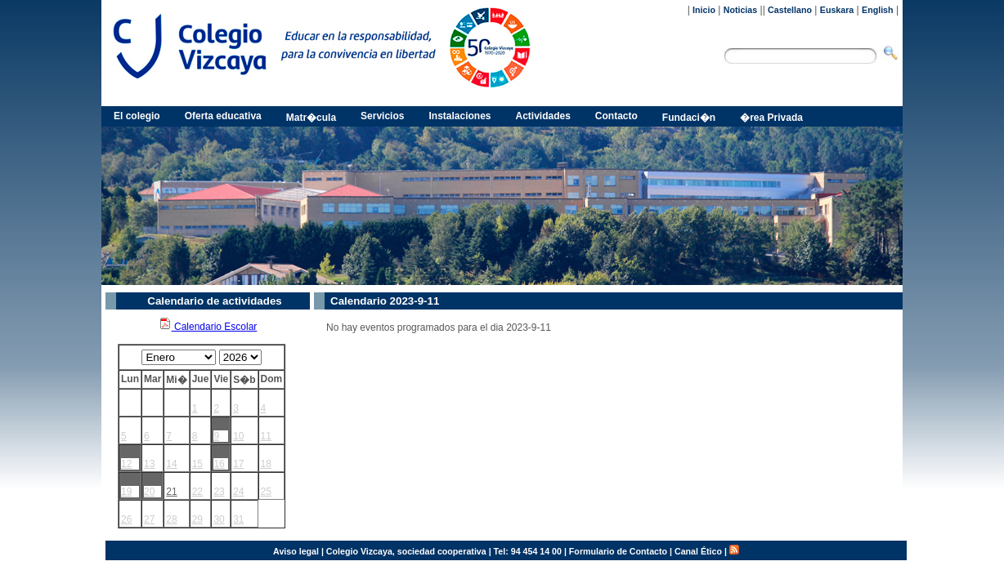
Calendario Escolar (208, 326)
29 (197, 519)
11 (266, 436)
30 (218, 519)
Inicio (703, 10)
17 (238, 464)
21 (171, 491)
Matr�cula (311, 117)
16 (218, 464)
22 (197, 491)
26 (126, 519)
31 (238, 519)
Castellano (790, 10)
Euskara (837, 10)
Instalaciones (459, 116)
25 (266, 491)
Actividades (543, 116)
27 (149, 519)
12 (126, 464)
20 (149, 491)
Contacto (616, 116)
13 (149, 464)
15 (197, 464)
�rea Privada (771, 117)
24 (238, 491)
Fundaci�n (688, 117)
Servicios (382, 116)
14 (171, 464)
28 (171, 519)
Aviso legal (296, 551)
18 (266, 464)
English (877, 10)
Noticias (740, 10)
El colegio (137, 116)
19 (126, 491)
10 (238, 436)
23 (218, 491)
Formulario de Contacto (618, 551)
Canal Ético (698, 551)
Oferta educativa (223, 116)
